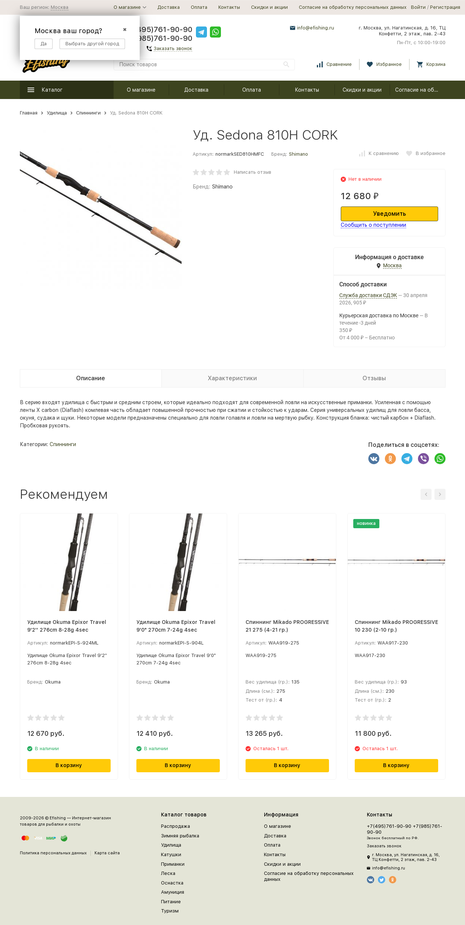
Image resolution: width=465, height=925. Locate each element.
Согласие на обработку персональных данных (353, 7)
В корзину (69, 765)
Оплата (199, 7)
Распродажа (175, 826)
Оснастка (172, 883)
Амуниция (172, 892)
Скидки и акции (269, 7)
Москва (59, 7)
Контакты (229, 7)
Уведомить (389, 213)
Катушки (171, 854)
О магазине (141, 90)
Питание (171, 901)
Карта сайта (107, 853)
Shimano (298, 154)
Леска (168, 873)
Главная (28, 113)
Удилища (57, 113)
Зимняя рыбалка (180, 835)
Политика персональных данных (53, 853)
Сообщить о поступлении (373, 225)
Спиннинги (88, 113)
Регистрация (445, 7)
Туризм (170, 911)
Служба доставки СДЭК (368, 295)
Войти (418, 7)
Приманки (173, 864)
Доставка (168, 7)
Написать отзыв (252, 172)
